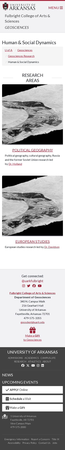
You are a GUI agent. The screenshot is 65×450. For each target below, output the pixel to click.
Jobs (54, 442)
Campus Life (48, 357)
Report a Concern (40, 439)
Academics (32, 357)
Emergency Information (17, 439)
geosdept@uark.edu (33, 322)
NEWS (7, 375)
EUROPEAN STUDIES (32, 241)
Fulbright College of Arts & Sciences (32, 293)
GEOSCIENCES (17, 27)
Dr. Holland (15, 163)
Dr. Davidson (51, 246)
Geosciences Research (21, 56)
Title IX (55, 439)
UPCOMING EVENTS (20, 382)
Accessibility (14, 442)
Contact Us (44, 442)
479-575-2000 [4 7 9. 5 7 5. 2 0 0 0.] (18, 427)
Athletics (34, 361)
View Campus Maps (20, 423)
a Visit (18, 399)
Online (16, 390)
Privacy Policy (29, 442)
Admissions (15, 357)
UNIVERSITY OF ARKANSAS (32, 352)
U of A (8, 50)
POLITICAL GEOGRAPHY (32, 150)
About (47, 361)
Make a (15, 407)
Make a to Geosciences (32, 335)
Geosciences (24, 50)
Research (20, 361)
